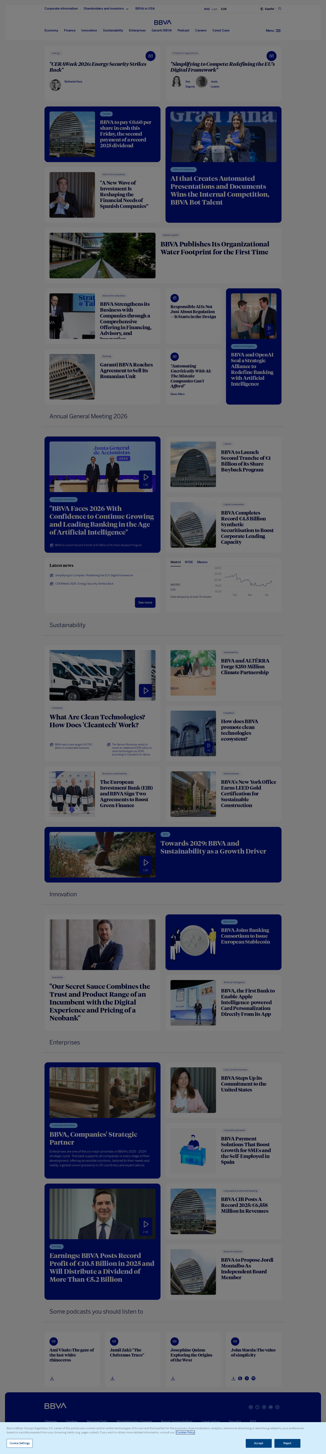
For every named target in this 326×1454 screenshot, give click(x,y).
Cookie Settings (20, 1443)
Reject (287, 1443)
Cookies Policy (185, 1432)
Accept (258, 1443)
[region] (163, 1438)
